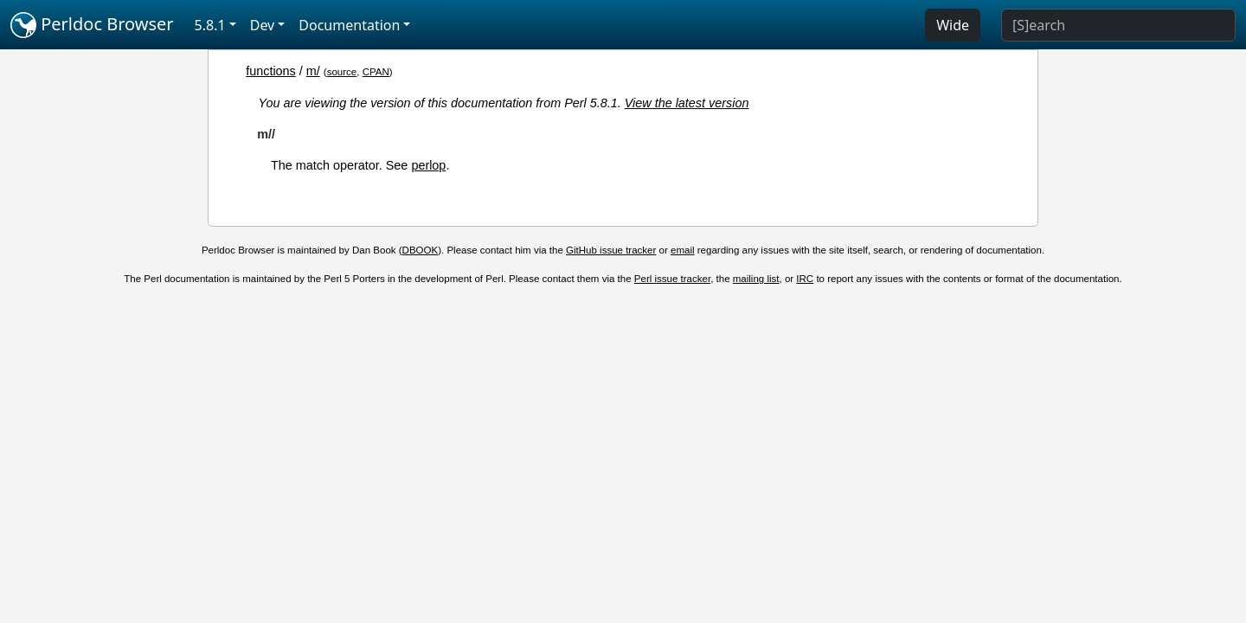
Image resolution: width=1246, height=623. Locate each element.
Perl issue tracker (672, 278)
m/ (313, 71)
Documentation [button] (349, 25)
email (683, 250)
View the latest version (687, 103)
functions (271, 71)
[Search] (1118, 25)
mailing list (756, 278)
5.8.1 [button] (210, 25)
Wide (952, 25)
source (342, 72)
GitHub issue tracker (611, 250)
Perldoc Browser (92, 25)
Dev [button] (262, 25)
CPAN (376, 72)
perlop (428, 165)
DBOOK (420, 250)
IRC (804, 278)
